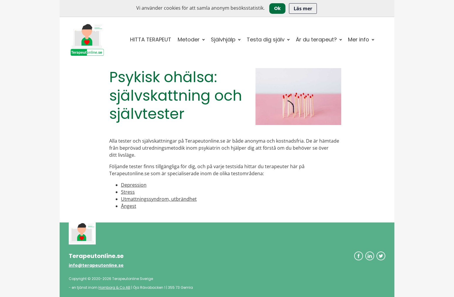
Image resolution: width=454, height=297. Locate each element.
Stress (128, 192)
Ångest (128, 206)
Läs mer (303, 8)
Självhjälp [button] (223, 39)
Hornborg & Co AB (114, 287)
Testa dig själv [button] (266, 39)
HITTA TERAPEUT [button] (150, 39)
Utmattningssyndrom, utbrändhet (159, 199)
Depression (134, 185)
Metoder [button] (189, 39)
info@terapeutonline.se (96, 265)
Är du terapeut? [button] (316, 39)
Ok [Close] (277, 8)
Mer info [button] (358, 39)
